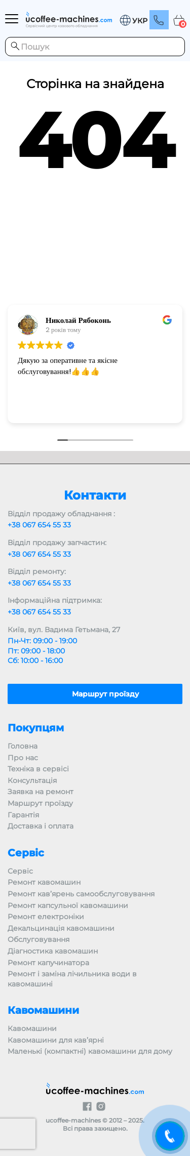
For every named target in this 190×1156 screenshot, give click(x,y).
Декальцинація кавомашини (61, 928)
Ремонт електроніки (46, 916)
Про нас (23, 757)
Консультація (32, 780)
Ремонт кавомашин (44, 882)
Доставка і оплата (40, 826)
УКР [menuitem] (139, 21)
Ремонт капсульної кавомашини (68, 905)
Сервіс (20, 871)
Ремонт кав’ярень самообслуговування (81, 893)
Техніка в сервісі (38, 768)
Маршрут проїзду (40, 803)
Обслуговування (38, 939)
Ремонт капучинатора (48, 962)
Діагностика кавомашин (53, 951)
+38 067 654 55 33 (39, 524)
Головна (22, 746)
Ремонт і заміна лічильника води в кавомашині (72, 978)
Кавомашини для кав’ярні (56, 1040)
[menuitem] (133, 20)
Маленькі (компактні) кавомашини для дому (90, 1051)
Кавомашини (32, 1028)
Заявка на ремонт (40, 791)
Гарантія (23, 814)
